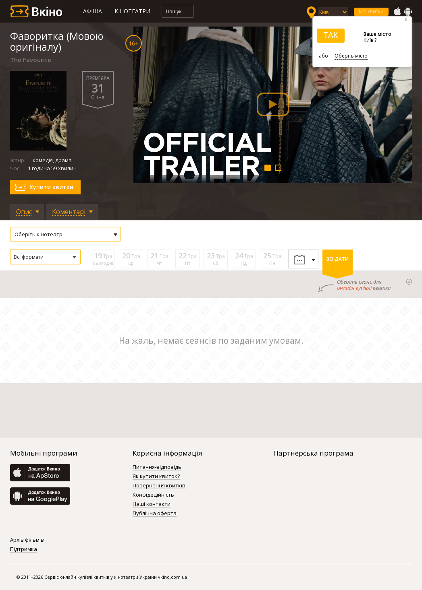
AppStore (397, 11)
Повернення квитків (159, 486)
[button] (45, 257)
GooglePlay (408, 11)
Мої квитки (371, 11)
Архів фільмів (27, 540)
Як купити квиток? (156, 476)
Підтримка (23, 549)
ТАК (330, 35)
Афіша (92, 11)
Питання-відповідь (157, 467)
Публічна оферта (155, 513)
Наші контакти (151, 504)
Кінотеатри (132, 11)
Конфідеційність (153, 495)
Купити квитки (51, 187)
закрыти (409, 282)
